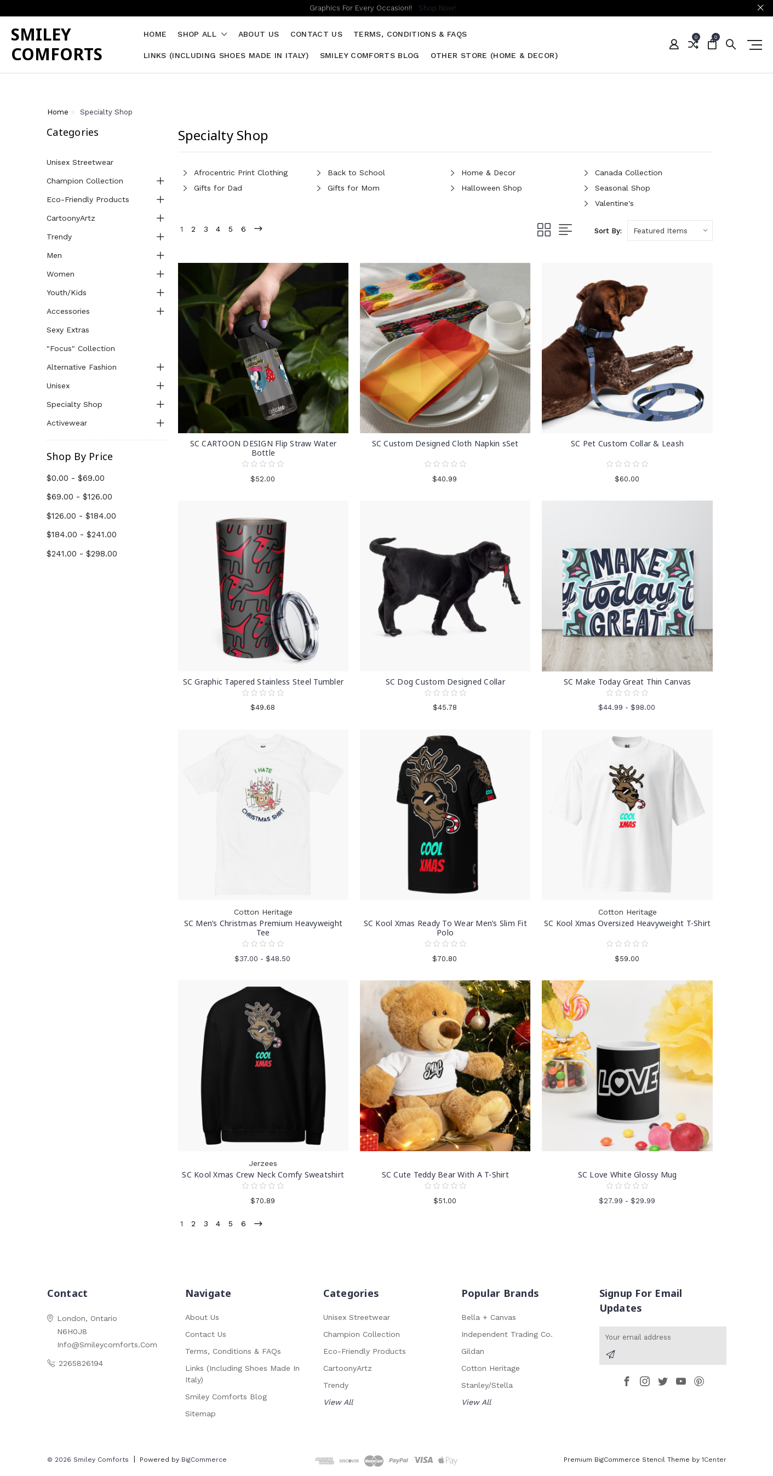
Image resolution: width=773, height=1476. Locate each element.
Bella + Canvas (488, 1319)
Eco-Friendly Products (88, 199)
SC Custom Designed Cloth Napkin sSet (445, 443)
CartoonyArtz (71, 218)
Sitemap (200, 1415)
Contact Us (316, 34)
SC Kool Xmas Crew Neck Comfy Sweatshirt (263, 1174)
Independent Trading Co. (507, 1336)
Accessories (68, 311)
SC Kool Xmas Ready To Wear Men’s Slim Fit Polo (445, 928)
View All (338, 1404)
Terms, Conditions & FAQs (410, 34)
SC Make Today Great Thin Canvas (627, 681)
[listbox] (670, 230)
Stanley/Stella (487, 1387)
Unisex (58, 385)
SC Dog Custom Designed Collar (445, 681)
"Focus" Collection (81, 348)
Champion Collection (85, 180)
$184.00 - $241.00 (82, 534)
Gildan (472, 1353)
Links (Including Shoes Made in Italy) (226, 55)
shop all (202, 34)
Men (54, 255)
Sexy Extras (68, 329)
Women (61, 273)
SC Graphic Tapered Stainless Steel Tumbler (263, 681)
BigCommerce (204, 1462)
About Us (258, 34)
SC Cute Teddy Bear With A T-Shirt (445, 1174)
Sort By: (608, 231)
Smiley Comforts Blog (370, 55)
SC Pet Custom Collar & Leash (627, 443)
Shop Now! (437, 8)
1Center (714, 1462)
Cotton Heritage (490, 1370)
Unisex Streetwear (80, 162)
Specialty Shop (74, 404)
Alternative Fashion (82, 367)
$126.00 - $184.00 (81, 516)
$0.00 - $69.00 (76, 478)
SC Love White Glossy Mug (627, 1174)
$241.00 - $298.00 (82, 554)
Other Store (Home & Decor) (494, 55)
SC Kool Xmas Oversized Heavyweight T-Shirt (627, 923)
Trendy (59, 236)
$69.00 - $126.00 (79, 497)
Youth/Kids (67, 292)
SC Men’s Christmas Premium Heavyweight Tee (263, 928)
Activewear (67, 422)
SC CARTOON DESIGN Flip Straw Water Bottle (263, 448)
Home (155, 34)
